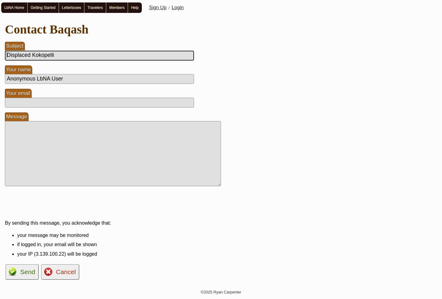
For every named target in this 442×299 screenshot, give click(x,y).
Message (16, 117)
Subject (14, 46)
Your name (18, 70)
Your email (18, 93)
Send (27, 271)
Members (117, 8)
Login (178, 7)
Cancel (66, 271)
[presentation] (51, 203)
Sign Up (158, 7)
